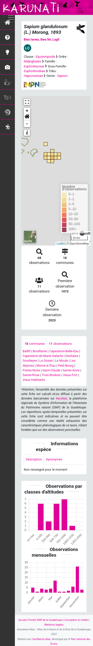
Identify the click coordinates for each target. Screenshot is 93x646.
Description (34, 459)
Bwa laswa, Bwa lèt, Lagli (41, 39)
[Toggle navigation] (11, 17)
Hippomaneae (33, 76)
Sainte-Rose (31, 375)
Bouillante (40, 351)
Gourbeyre (30, 360)
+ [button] (27, 111)
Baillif (27, 351)
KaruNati (61, 398)
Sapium (62, 76)
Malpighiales (32, 61)
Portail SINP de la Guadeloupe (45, 620)
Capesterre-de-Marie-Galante (43, 356)
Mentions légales (54, 624)
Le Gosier (46, 360)
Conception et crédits (76, 620)
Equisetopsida (45, 56)
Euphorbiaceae (34, 66)
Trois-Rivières (51, 375)
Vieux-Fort (70, 375)
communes (35, 344)
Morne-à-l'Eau (46, 365)
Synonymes (54, 459)
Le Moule (61, 360)
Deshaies (71, 356)
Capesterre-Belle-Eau (63, 351)
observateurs (60, 344)
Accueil (22, 620)
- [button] (27, 124)
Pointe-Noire (31, 370)
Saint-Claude (51, 370)
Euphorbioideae (34, 71)
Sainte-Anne (71, 370)
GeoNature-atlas (41, 639)
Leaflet (61, 243)
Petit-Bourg (66, 365)
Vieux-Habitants (34, 380)
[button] (27, 117)
